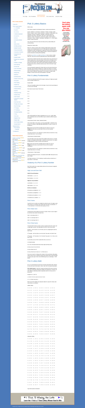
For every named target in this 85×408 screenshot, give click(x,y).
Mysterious (16, 74)
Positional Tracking (17, 86)
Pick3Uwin (17, 129)
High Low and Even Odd (34, 170)
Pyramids (16, 90)
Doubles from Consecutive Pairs (19, 60)
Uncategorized (16, 131)
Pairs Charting (16, 82)
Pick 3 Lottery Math (34, 261)
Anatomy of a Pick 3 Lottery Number (40, 163)
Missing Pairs (16, 72)
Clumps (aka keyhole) (18, 50)
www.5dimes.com (35, 55)
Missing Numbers (17, 70)
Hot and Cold (16, 66)
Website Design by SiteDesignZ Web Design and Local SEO (34, 406)
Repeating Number (17, 92)
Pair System (16, 80)
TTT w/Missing (15, 145)
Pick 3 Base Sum (32, 208)
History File (15, 24)
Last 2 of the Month (17, 68)
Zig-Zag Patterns (17, 124)
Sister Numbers (17, 96)
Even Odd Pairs (17, 64)
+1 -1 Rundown (17, 27)
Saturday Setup (17, 94)
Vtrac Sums (16, 116)
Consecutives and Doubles (17, 55)
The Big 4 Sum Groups (17, 160)
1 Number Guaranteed (18, 33)
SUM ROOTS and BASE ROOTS (18, 99)
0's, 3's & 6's (16, 31)
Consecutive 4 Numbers (18, 52)
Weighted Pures (17, 118)
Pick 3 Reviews (17, 127)
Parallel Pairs (16, 84)
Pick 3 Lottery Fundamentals (37, 75)
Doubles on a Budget (18, 62)
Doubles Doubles (17, 57)
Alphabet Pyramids (17, 48)
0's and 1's (16, 29)
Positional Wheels (17, 88)
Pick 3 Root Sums (32, 223)
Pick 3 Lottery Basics (36, 24)
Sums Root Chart (17, 101)
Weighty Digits (16, 120)
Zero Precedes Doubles (18, 122)
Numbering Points (17, 76)
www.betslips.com (43, 55)
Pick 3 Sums (31, 200)
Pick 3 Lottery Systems (17, 26)
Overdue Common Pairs (18, 78)
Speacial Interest (16, 126)
